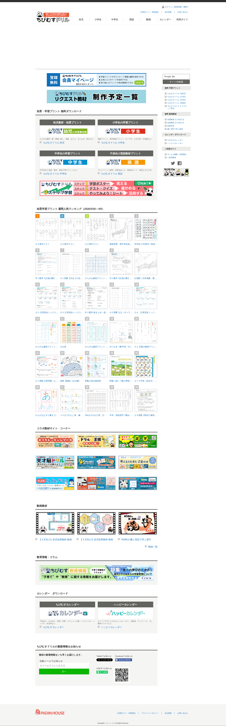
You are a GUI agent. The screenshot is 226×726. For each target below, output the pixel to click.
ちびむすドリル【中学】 (176, 100)
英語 (131, 19)
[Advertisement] (113, 46)
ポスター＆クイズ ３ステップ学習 (177, 107)
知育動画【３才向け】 (176, 120)
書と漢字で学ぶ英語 (175, 129)
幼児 (81, 19)
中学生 (114, 19)
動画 (148, 19)
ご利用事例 (171, 158)
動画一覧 (153, 547)
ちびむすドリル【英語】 (176, 103)
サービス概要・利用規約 (176, 154)
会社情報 (168, 12)
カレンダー (165, 19)
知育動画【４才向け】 (176, 123)
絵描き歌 (170, 126)
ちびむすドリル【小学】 (176, 97)
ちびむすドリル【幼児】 (176, 94)
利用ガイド (182, 19)
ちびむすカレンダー (175, 140)
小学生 (98, 19)
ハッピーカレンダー (175, 143)
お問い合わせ (182, 12)
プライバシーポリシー (150, 713)
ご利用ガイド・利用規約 (149, 12)
